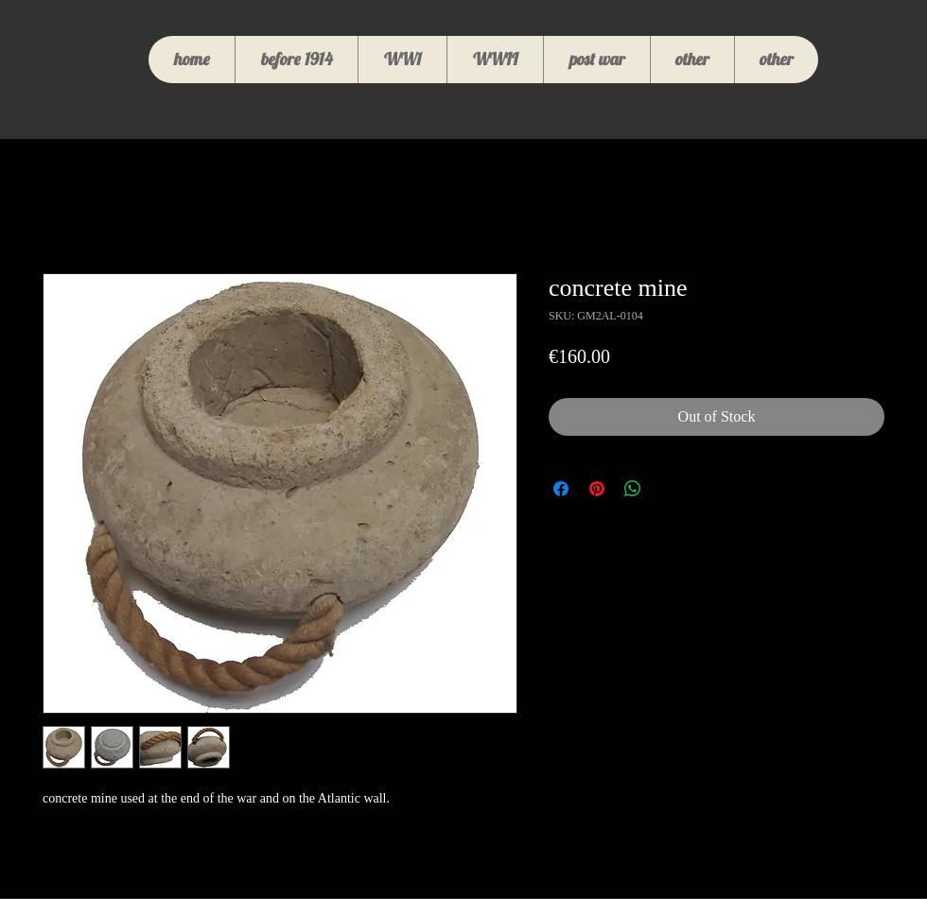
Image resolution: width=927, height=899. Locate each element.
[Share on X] (668, 488)
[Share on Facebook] (561, 488)
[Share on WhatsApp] (632, 488)
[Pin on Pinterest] (597, 488)
